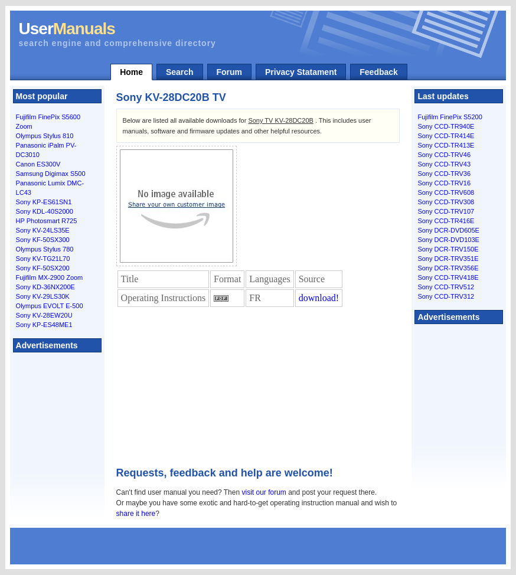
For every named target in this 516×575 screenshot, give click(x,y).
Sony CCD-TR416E (445, 220)
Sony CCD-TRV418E (447, 277)
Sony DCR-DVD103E (448, 239)
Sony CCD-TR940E (445, 126)
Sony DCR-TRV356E (447, 268)
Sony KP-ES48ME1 (44, 324)
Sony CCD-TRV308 (445, 201)
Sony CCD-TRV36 (444, 173)
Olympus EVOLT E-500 (49, 305)
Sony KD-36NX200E (45, 286)
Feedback (379, 72)
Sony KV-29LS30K (43, 296)
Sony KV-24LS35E (43, 230)
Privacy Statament (301, 72)
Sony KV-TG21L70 (43, 258)
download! (319, 298)
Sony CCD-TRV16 (444, 183)
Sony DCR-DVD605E (448, 230)
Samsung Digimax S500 (51, 173)
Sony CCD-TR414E (445, 135)
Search (180, 72)
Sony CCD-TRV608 (445, 192)
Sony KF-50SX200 (43, 268)
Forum (230, 72)
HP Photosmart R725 (46, 220)
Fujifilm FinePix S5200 (449, 116)
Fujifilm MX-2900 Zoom (49, 277)
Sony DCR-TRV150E (447, 249)
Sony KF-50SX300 (43, 239)
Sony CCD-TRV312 (445, 296)
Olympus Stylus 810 (45, 135)
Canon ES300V (38, 164)
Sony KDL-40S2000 (44, 211)
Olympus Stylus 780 (45, 249)
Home (131, 72)
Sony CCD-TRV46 (444, 154)
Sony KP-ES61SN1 (44, 201)
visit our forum (263, 492)
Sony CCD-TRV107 (445, 211)
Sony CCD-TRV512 (445, 286)
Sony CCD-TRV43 (444, 164)
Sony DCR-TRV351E (447, 258)
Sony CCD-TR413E (445, 145)
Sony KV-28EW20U (44, 315)
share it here (136, 513)
